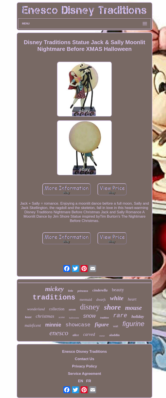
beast (28, 317)
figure (102, 324)
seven (72, 309)
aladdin (114, 335)
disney (90, 307)
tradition (104, 318)
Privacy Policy (84, 366)
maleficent (33, 325)
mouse (133, 307)
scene (62, 317)
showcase (77, 325)
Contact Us (84, 359)
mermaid (86, 299)
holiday (137, 316)
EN (80, 381)
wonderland (36, 309)
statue (102, 335)
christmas (45, 316)
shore (112, 307)
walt (115, 326)
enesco (58, 333)
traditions (54, 298)
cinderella (100, 290)
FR (88, 381)
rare (120, 315)
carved (89, 334)
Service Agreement (84, 374)
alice (76, 335)
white (116, 298)
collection (56, 309)
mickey (54, 288)
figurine (133, 324)
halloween (74, 317)
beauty (118, 289)
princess (82, 291)
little (70, 290)
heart (132, 299)
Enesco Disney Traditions (84, 351)
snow (89, 316)
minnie (53, 325)
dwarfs (101, 299)
